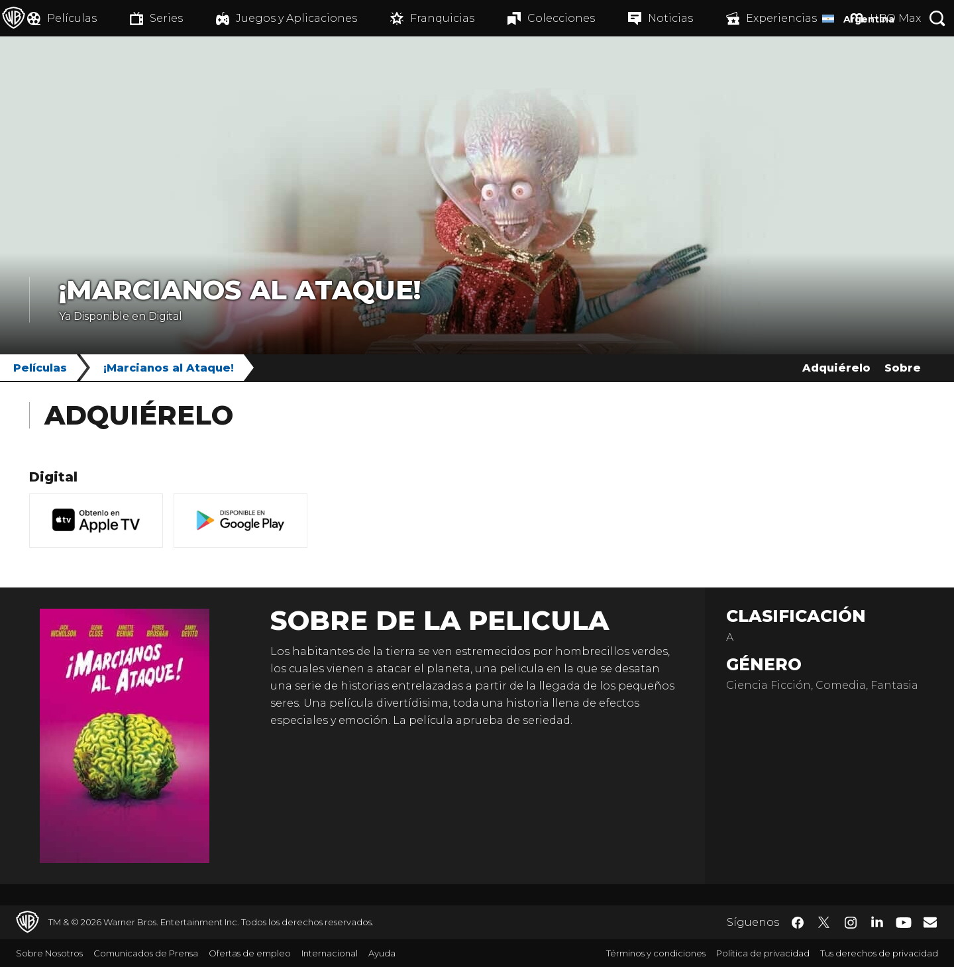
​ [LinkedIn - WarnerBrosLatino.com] (877, 921)
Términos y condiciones (656, 953)
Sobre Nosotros (49, 953)
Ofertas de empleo (250, 953)
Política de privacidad (763, 953)
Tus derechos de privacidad (879, 953)
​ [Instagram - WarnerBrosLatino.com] (851, 923)
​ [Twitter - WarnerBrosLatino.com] (824, 923)
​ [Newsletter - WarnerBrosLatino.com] (930, 922)
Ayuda (382, 953)
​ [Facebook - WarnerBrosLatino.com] (798, 923)
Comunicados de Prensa (145, 953)
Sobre (902, 368)
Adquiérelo (836, 368)
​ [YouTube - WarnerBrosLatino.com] (904, 922)
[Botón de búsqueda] (937, 18)
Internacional (329, 953)
